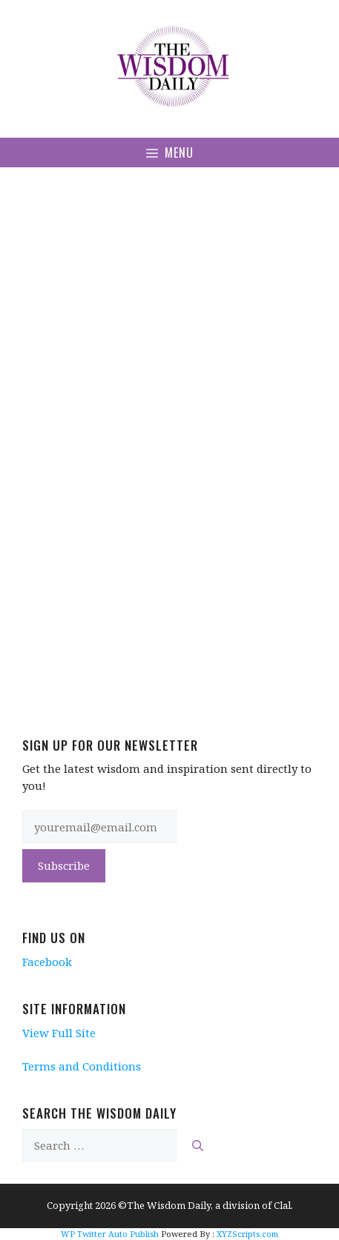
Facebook (47, 961)
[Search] (198, 1145)
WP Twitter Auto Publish (110, 1233)
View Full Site (59, 1032)
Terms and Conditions (81, 1066)
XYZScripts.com (247, 1233)
